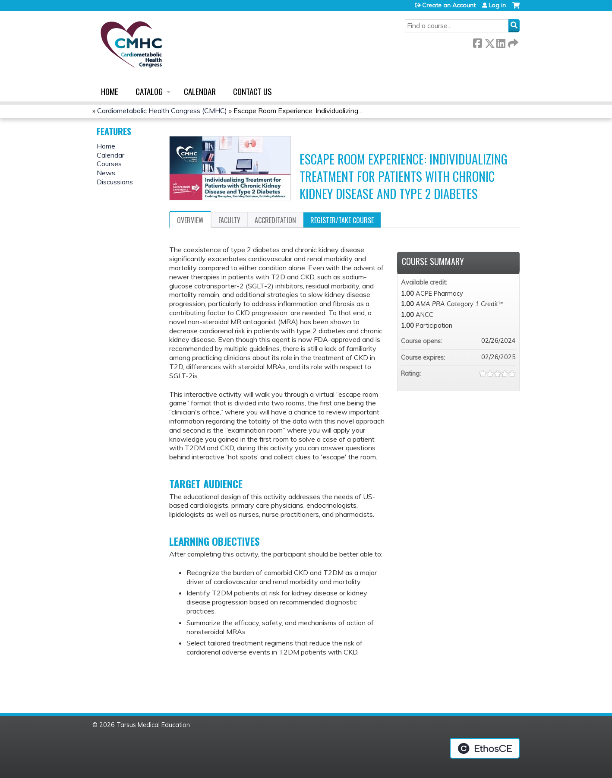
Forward (512, 42)
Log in (497, 5)
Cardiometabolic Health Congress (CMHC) (162, 110)
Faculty (229, 220)
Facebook (477, 42)
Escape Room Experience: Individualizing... (297, 110)
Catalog (149, 91)
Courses (109, 163)
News (106, 172)
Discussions (115, 181)
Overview (190, 220)
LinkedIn (500, 42)
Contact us (252, 91)
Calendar (200, 91)
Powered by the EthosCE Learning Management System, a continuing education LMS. (485, 748)
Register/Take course (342, 220)
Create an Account (449, 5)
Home (109, 91)
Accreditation (275, 220)
